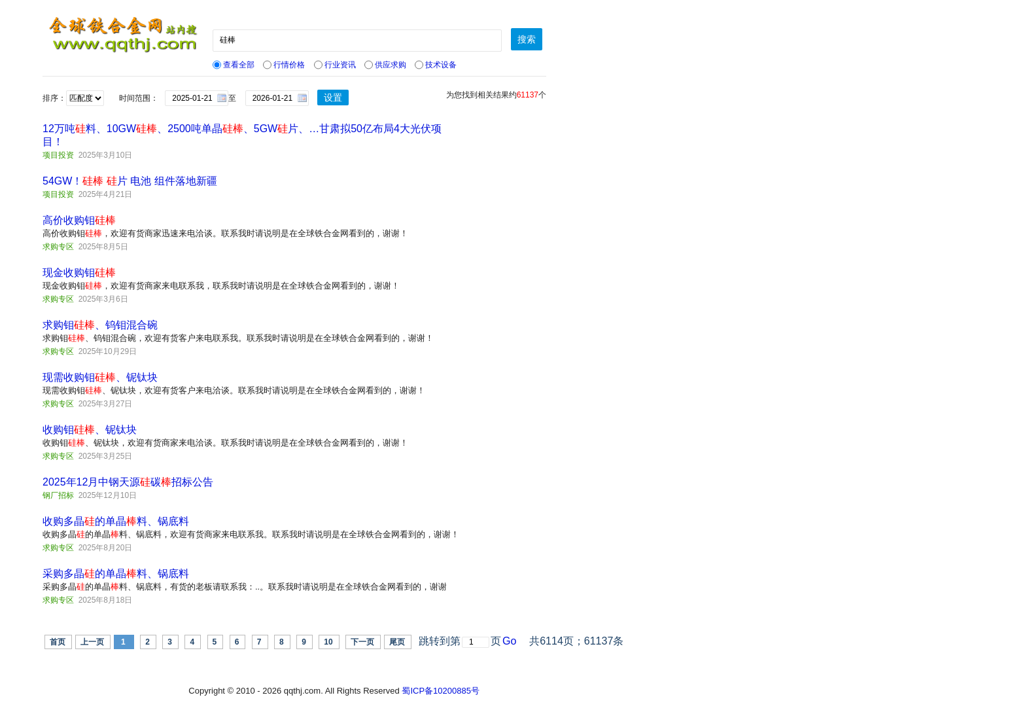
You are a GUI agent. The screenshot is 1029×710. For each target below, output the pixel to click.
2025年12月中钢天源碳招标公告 (128, 482)
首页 (57, 642)
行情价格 (284, 64)
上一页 (92, 642)
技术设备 (436, 64)
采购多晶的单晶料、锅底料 (116, 573)
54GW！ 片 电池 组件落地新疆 (130, 180)
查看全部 (233, 64)
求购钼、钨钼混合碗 (100, 324)
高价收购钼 (79, 220)
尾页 (397, 642)
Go (509, 641)
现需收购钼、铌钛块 (100, 377)
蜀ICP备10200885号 (441, 691)
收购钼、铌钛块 (90, 429)
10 (328, 642)
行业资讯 (335, 64)
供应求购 (385, 64)
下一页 (362, 642)
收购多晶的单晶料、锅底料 (116, 521)
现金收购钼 (79, 272)
